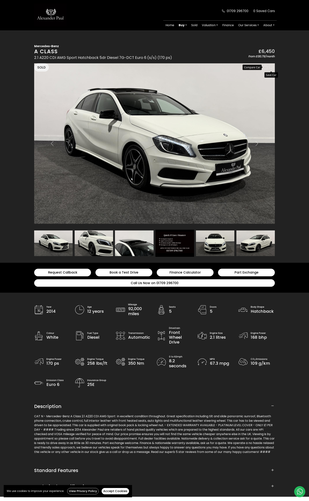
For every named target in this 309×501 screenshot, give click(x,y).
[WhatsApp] (299, 491)
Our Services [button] (247, 25)
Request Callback (62, 272)
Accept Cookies (115, 491)
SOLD (41, 67)
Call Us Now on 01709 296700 (154, 283)
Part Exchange (246, 272)
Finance (228, 25)
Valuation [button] (209, 25)
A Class (46, 51)
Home (169, 25)
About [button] (267, 25)
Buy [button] (182, 25)
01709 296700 (237, 11)
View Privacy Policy (83, 491)
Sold (194, 25)
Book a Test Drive (124, 272)
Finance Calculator (185, 272)
